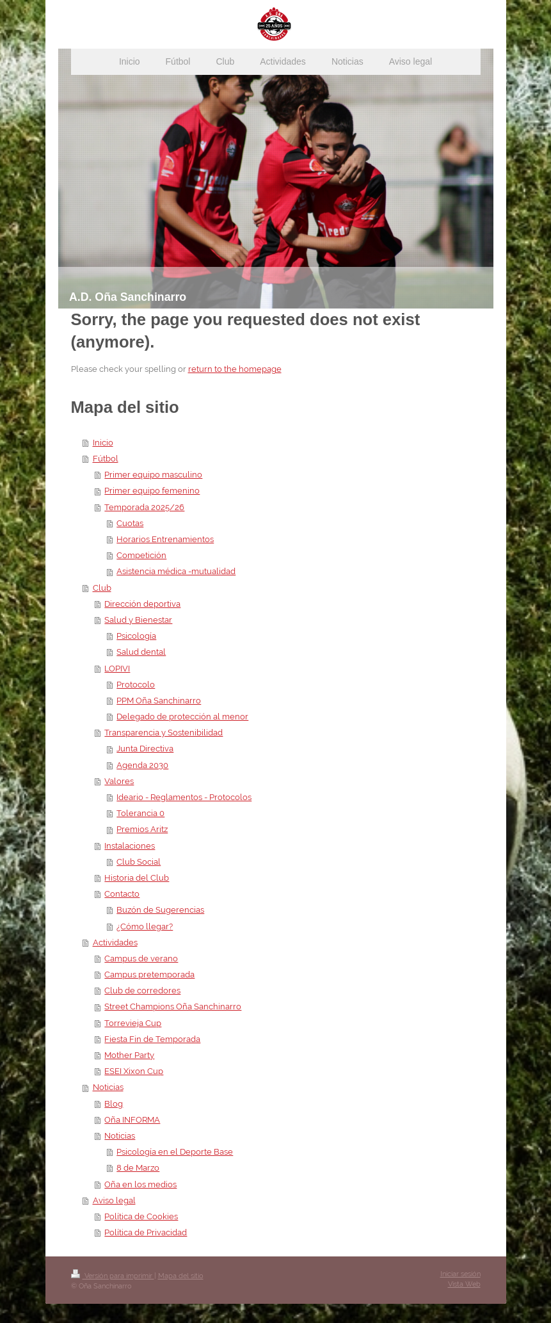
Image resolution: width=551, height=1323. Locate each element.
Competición (141, 555)
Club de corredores (142, 990)
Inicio (103, 442)
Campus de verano (141, 958)
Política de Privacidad (145, 1232)
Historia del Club (136, 878)
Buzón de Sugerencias (160, 910)
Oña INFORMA (132, 1120)
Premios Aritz (142, 829)
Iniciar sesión (460, 1274)
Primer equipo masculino (153, 474)
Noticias (108, 1087)
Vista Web (464, 1284)
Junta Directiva (144, 748)
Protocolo (135, 684)
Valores (119, 781)
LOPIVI (117, 668)
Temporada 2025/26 (144, 507)
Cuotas (129, 523)
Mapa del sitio (181, 1276)
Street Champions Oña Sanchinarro (172, 1006)
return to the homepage (235, 369)
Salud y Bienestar (138, 620)
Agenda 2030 (142, 765)
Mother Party (129, 1055)
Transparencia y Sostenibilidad (163, 732)
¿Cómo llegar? (144, 926)
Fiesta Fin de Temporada (152, 1039)
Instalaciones (129, 846)
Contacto (122, 894)
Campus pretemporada (149, 974)
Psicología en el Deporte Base (174, 1152)
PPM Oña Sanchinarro (158, 700)
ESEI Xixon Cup (133, 1071)
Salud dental (141, 652)
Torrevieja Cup (132, 1023)
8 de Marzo (137, 1168)
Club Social (138, 862)
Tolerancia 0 (140, 813)
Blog (113, 1104)
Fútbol (105, 458)
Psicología (136, 636)
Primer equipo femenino (152, 490)
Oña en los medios (140, 1184)
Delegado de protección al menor (182, 716)
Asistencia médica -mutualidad (176, 571)
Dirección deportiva (142, 604)
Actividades (115, 942)
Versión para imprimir (112, 1276)
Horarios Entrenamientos (165, 539)
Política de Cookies (141, 1216)
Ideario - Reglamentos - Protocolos (184, 797)
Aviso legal (114, 1200)
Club (102, 588)
